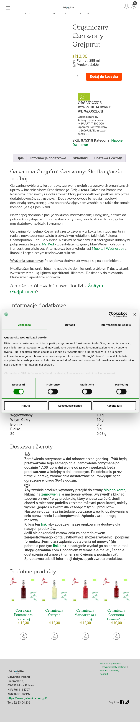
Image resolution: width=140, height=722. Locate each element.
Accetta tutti (114, 405)
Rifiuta (25, 405)
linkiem (59, 546)
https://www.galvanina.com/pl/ (27, 698)
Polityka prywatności (110, 663)
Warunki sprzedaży (110, 670)
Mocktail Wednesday (108, 248)
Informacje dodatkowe (48, 158)
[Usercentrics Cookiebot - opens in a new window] (111, 314)
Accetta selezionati (70, 405)
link (44, 524)
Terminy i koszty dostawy (113, 666)
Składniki (80, 158)
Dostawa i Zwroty (108, 158)
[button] (23, 636)
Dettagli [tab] (70, 324)
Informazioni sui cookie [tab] (116, 324)
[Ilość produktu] (79, 76)
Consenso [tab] (24, 324)
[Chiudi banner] (134, 314)
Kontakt (104, 673)
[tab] (20, 158)
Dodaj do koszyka (104, 76)
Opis (20, 158)
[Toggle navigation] (8, 7)
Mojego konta (115, 490)
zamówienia (50, 494)
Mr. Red (48, 244)
